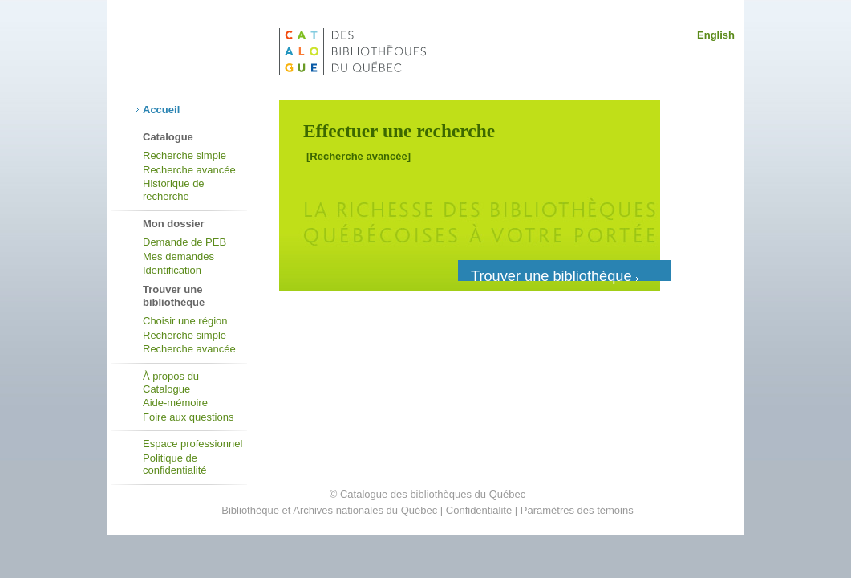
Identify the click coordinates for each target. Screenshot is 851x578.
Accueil (161, 110)
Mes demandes (178, 256)
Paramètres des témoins (577, 510)
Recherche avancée (189, 170)
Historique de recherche (174, 189)
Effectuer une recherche (399, 130)
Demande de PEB (184, 242)
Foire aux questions (188, 417)
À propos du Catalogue (171, 382)
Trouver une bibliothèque (554, 274)
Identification (172, 270)
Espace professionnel (192, 444)
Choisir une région (185, 321)
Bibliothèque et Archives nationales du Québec (329, 510)
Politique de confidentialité (175, 464)
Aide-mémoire (175, 403)
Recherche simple (184, 155)
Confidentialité (479, 510)
